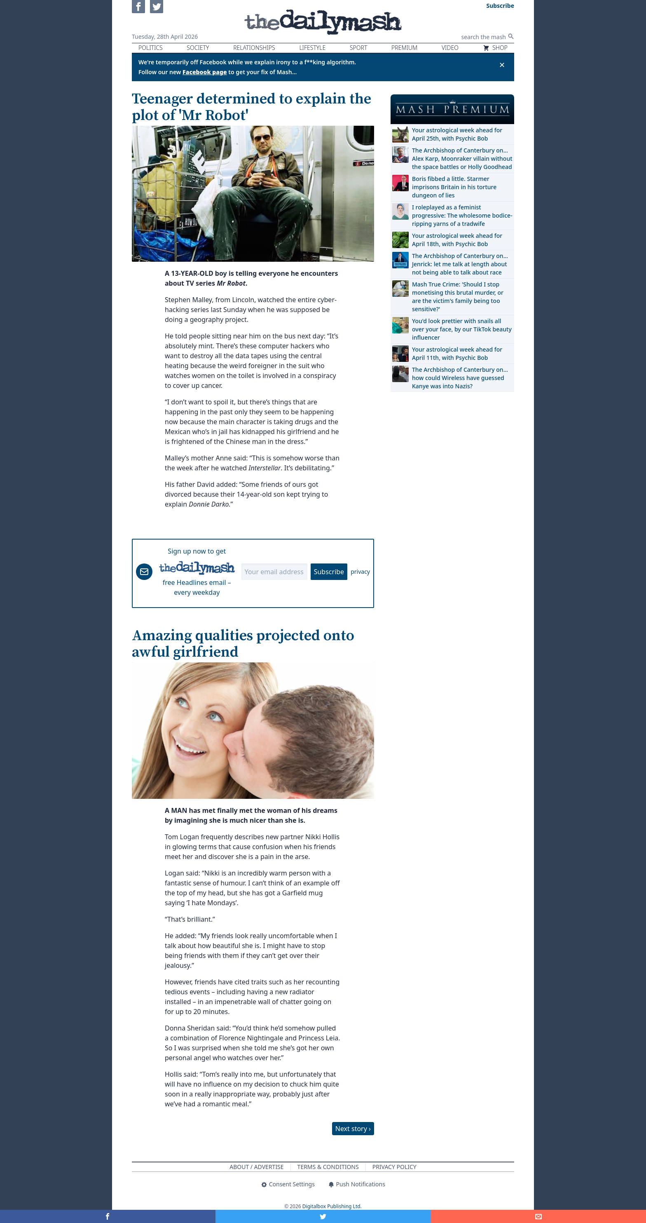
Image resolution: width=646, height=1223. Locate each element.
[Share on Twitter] (323, 1216)
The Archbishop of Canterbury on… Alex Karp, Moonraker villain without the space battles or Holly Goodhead (462, 158)
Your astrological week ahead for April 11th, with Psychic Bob (457, 353)
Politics (150, 48)
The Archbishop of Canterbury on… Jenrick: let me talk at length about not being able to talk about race (460, 264)
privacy (360, 571)
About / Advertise (256, 1167)
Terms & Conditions (328, 1167)
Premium (404, 48)
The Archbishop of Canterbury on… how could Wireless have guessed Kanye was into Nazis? (460, 378)
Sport (358, 48)
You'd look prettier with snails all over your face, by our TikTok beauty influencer (462, 329)
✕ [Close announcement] (502, 65)
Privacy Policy (394, 1167)
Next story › (353, 1128)
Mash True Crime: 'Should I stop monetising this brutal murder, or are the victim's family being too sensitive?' (457, 296)
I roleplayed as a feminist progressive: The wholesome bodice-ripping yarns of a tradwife (462, 215)
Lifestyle (312, 48)
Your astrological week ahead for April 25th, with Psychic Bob (457, 134)
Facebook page (205, 72)
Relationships (254, 48)
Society (198, 48)
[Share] (538, 1216)
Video (450, 48)
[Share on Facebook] (107, 1216)
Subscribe (329, 571)
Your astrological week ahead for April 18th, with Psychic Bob (457, 240)
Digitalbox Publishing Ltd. (332, 1206)
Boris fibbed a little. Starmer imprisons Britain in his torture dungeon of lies (454, 187)
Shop (495, 48)
